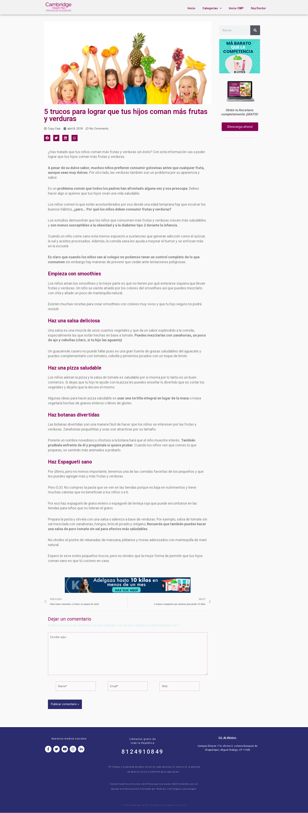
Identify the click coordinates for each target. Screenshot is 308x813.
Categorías (212, 8)
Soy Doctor (258, 8)
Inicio (191, 8)
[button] (47, 138)
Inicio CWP (236, 8)
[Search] (255, 30)
